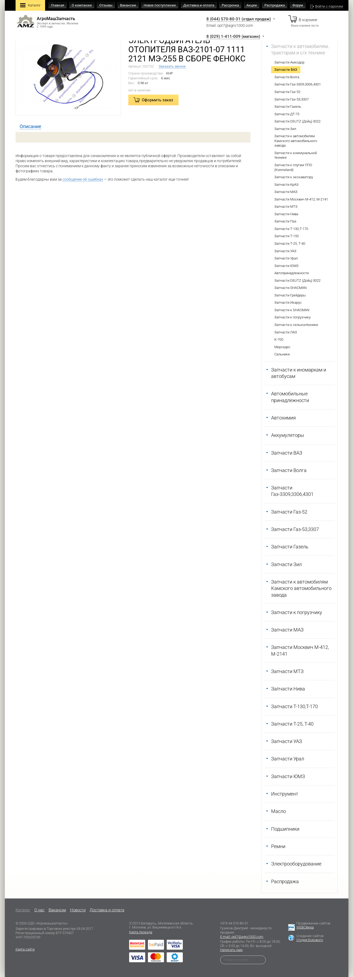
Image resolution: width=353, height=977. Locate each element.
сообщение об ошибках (83, 179)
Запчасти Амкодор (289, 62)
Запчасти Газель (287, 107)
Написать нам (231, 950)
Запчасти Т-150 (286, 236)
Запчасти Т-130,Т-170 (291, 229)
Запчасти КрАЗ (286, 185)
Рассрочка (230, 5)
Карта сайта (25, 949)
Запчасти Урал (286, 258)
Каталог (30, 5)
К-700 (278, 339)
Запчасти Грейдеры (290, 295)
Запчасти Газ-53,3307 (291, 99)
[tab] (30, 126)
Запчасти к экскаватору (293, 177)
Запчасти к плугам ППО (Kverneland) (293, 167)
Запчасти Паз (285, 221)
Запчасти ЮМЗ (286, 266)
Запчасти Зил (285, 129)
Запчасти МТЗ (285, 207)
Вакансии (128, 5)
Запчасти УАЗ (285, 251)
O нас (39, 910)
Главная (57, 5)
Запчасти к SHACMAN (291, 310)
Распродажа (274, 5)
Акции (251, 5)
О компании (82, 5)
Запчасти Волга (286, 77)
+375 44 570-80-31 (234, 923)
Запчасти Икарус (288, 302)
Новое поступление (160, 5)
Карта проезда (140, 932)
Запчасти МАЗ (285, 192)
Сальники (282, 354)
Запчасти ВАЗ (285, 70)
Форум (297, 5)
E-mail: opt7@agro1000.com (241, 937)
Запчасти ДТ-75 (286, 114)
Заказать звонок (172, 66)
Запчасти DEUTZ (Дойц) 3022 (297, 121)
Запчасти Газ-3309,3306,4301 (297, 84)
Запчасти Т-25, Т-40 (289, 244)
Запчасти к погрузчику (292, 317)
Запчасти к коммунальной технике (295, 155)
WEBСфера (305, 927)
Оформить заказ (157, 100)
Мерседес (282, 347)
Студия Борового (309, 940)
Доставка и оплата (198, 5)
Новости (78, 910)
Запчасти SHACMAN (290, 288)
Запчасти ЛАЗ (285, 332)
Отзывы (105, 5)
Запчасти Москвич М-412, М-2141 (301, 199)
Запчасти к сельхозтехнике (296, 325)
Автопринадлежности (291, 273)
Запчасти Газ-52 (287, 92)
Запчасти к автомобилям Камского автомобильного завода (295, 140)
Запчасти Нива (286, 214)
